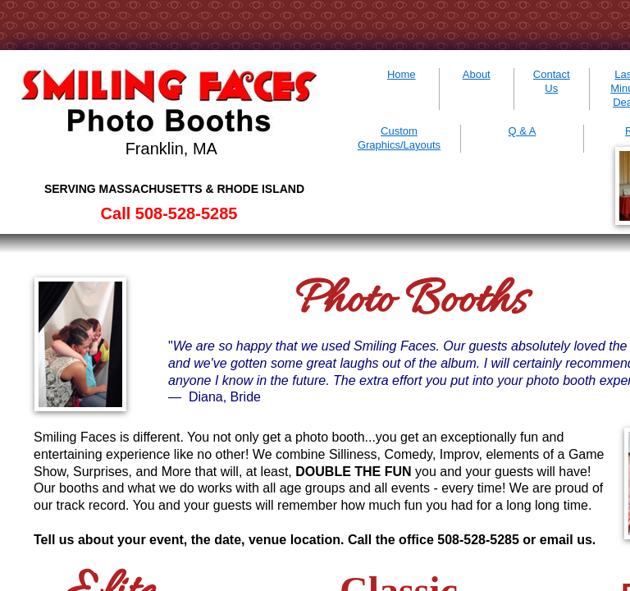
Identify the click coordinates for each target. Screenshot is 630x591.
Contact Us (551, 81)
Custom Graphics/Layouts (399, 138)
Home (401, 74)
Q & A (522, 131)
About (477, 74)
